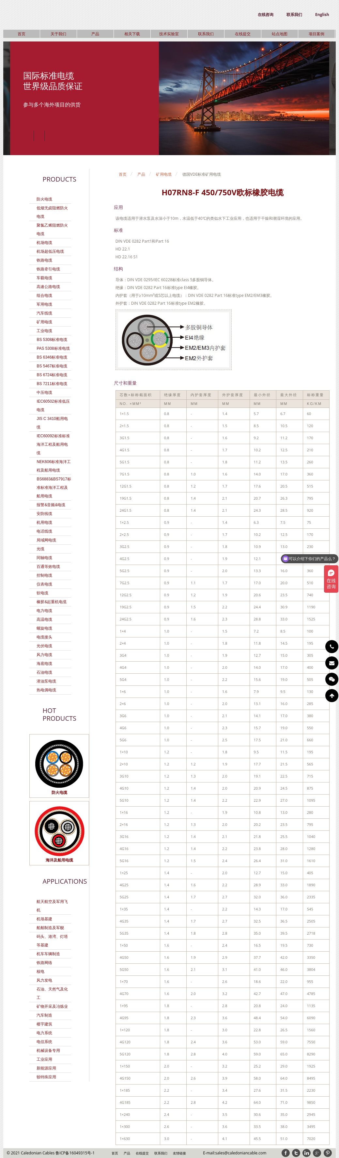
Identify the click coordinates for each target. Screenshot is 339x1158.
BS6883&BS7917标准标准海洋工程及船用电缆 (54, 487)
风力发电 (44, 980)
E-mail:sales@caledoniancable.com (234, 1153)
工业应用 (44, 1059)
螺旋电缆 (44, 628)
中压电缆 (44, 392)
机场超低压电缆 (50, 251)
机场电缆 (44, 242)
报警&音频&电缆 (51, 505)
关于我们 (58, 34)
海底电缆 (44, 663)
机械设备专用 (48, 1050)
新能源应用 (46, 1068)
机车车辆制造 (48, 954)
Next (49, 136)
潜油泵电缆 (46, 681)
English (322, 14)
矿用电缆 (44, 322)
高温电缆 (44, 619)
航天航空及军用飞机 (52, 905)
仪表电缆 (44, 584)
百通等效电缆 (48, 566)
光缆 (40, 549)
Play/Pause (39, 136)
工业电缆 (44, 331)
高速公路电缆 (48, 286)
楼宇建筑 (44, 1024)
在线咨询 (265, 14)
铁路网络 (44, 962)
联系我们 (294, 14)
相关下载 (132, 34)
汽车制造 (44, 1015)
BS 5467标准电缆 (52, 366)
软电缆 (42, 593)
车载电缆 (44, 278)
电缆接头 (44, 637)
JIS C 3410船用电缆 (52, 422)
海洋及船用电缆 (59, 860)
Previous (28, 136)
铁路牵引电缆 (48, 269)
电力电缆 (44, 610)
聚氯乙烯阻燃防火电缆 (52, 229)
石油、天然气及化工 (52, 993)
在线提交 (243, 34)
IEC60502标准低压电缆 (53, 405)
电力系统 (44, 1033)
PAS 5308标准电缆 (53, 348)
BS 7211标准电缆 (52, 383)
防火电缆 (44, 199)
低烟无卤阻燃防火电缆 (52, 212)
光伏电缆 (44, 646)
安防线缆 (44, 513)
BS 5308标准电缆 (52, 339)
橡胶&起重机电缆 (52, 602)
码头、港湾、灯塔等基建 (52, 940)
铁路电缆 (44, 260)
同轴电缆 (44, 557)
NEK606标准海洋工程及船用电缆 (54, 466)
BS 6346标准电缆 (52, 357)
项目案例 (316, 34)
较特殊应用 (46, 1077)
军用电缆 (44, 304)
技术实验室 (169, 34)
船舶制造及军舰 (50, 927)
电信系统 (44, 1041)
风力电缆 (44, 654)
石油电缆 (44, 672)
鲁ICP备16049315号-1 (75, 1153)
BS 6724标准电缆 (52, 375)
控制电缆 (44, 575)
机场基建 (44, 919)
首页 (21, 34)
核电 (40, 971)
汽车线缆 (44, 313)
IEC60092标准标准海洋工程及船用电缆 (53, 444)
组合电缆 (44, 295)
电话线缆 (44, 531)
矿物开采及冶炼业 (52, 1006)
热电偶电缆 (46, 690)
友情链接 (179, 1153)
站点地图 (279, 34)
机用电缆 (44, 522)
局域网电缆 (46, 540)
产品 (95, 34)
